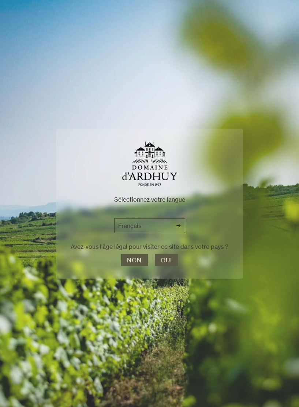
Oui (166, 260)
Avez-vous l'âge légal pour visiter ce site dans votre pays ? (149, 246)
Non (134, 260)
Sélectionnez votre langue (149, 199)
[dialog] (149, 203)
